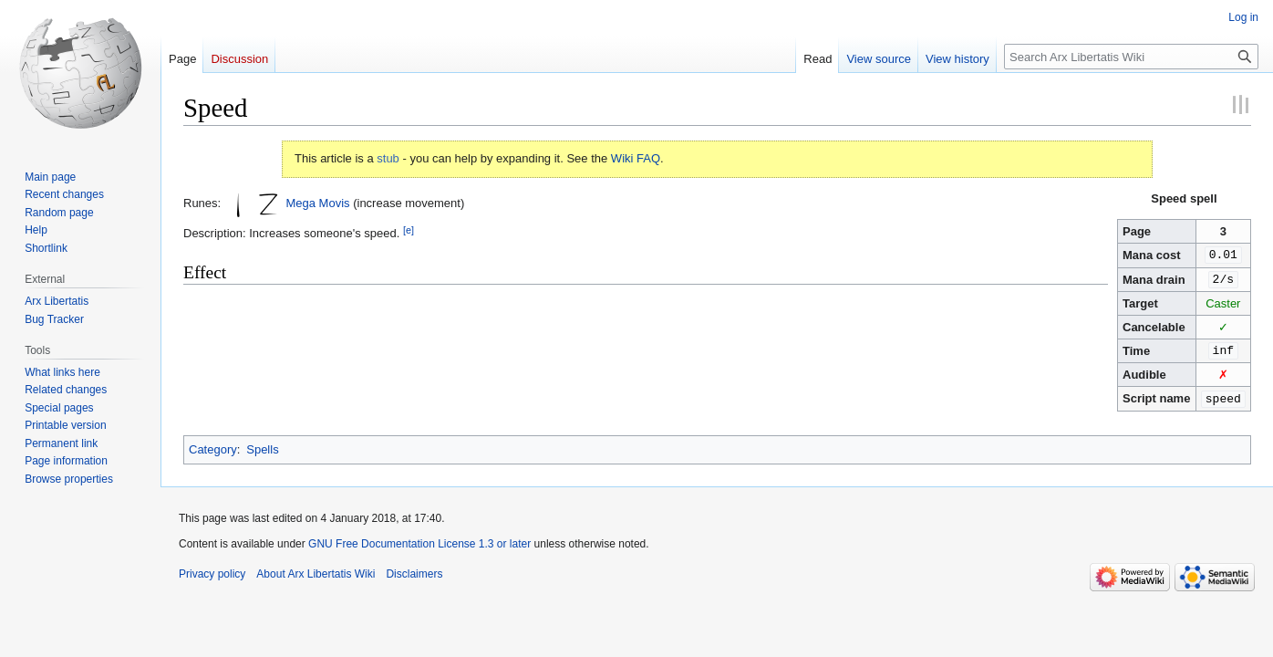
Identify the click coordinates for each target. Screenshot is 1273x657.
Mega (300, 203)
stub (388, 158)
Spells (262, 446)
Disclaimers (414, 570)
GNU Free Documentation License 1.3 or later (419, 540)
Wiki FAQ (635, 158)
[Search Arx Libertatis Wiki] (1131, 56)
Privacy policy (212, 570)
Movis (334, 203)
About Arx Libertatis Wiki (315, 570)
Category (213, 446)
